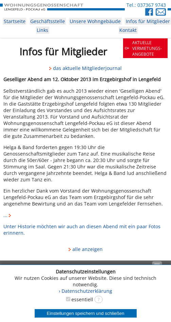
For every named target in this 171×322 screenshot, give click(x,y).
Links (42, 30)
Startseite (14, 21)
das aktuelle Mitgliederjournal (85, 68)
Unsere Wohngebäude (95, 21)
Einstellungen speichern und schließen (85, 313)
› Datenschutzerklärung (85, 291)
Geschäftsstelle (47, 21)
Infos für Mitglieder (148, 21)
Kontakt (128, 30)
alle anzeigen (86, 249)
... (8, 215)
